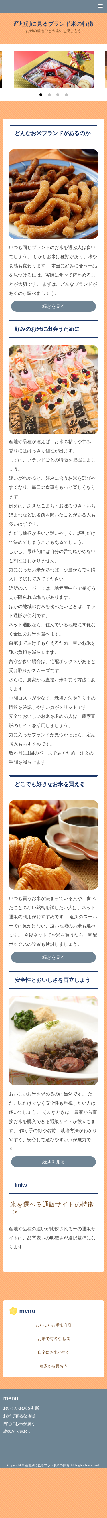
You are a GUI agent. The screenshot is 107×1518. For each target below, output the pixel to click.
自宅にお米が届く (54, 1352)
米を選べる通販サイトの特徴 (52, 1204)
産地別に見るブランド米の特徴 (54, 24)
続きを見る (53, 306)
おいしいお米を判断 (54, 1324)
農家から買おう (54, 1366)
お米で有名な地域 (54, 1338)
